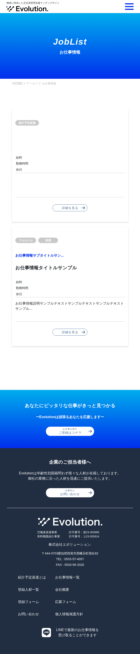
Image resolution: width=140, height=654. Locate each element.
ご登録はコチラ (75, 431)
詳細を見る (73, 208)
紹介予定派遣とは (32, 577)
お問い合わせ (76, 492)
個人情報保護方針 (69, 602)
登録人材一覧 (101, 577)
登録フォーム (65, 589)
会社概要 (25, 589)
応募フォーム (101, 589)
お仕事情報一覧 (67, 577)
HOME (17, 83)
